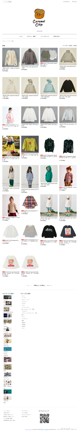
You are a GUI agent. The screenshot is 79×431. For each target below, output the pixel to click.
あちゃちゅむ (6, 379)
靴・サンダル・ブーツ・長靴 (28, 309)
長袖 (12, 41)
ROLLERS (8, 375)
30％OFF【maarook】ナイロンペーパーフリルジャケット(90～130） (10, 126)
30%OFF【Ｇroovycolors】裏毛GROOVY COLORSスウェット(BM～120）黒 (48, 242)
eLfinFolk (8, 350)
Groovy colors (8, 316)
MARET (8, 360)
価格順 (70, 45)
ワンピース (24, 301)
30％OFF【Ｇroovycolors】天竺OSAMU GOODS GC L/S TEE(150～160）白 (10, 273)
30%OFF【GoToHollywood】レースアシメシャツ (10, 241)
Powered (67, 429)
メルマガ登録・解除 (8, 418)
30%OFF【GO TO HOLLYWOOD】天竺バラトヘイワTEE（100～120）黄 (10, 159)
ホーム (21, 36)
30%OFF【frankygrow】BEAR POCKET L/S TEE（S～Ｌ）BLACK (67, 158)
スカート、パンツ (25, 299)
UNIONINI (6, 355)
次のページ (49, 285)
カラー (23, 328)
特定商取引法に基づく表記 (9, 420)
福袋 (5, 402)
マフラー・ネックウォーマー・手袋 (29, 313)
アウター (24, 303)
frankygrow (8, 336)
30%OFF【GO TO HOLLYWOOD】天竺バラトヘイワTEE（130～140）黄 (29, 155)
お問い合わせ (56, 36)
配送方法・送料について (9, 416)
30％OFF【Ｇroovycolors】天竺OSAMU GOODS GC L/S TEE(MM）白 (29, 273)
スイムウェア (24, 318)
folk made (8, 342)
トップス (8, 41)
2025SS (23, 326)
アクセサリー (24, 311)
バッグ (23, 316)
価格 (23, 320)
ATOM (25, 416)
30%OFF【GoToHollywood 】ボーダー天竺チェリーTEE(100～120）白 (29, 241)
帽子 (23, 314)
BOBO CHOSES (8, 383)
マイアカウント (66, 1)
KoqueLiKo (8, 398)
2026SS (23, 322)
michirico (5, 353)
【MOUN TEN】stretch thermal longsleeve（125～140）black (68, 96)
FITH (8, 322)
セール (23, 296)
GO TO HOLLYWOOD (8, 310)
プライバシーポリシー (26, 414)
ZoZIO (8, 392)
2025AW (23, 324)
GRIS (8, 367)
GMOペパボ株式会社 (45, 429)
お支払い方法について (8, 414)
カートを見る (24, 412)
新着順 (75, 45)
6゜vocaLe (8, 330)
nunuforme (8, 298)
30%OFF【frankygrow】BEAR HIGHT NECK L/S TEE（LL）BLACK (49, 156)
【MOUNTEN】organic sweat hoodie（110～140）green (48, 184)
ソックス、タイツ (25, 307)
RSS (23, 416)
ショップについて (45, 36)
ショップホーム (7, 410)
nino (4, 388)
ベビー (23, 305)
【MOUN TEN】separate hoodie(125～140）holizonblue (48, 96)
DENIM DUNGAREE (8, 304)
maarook (5, 326)
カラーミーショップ (28, 429)
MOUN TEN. (6, 345)
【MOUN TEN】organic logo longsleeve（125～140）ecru (49, 218)
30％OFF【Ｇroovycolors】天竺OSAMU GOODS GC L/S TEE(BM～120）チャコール (67, 242)
